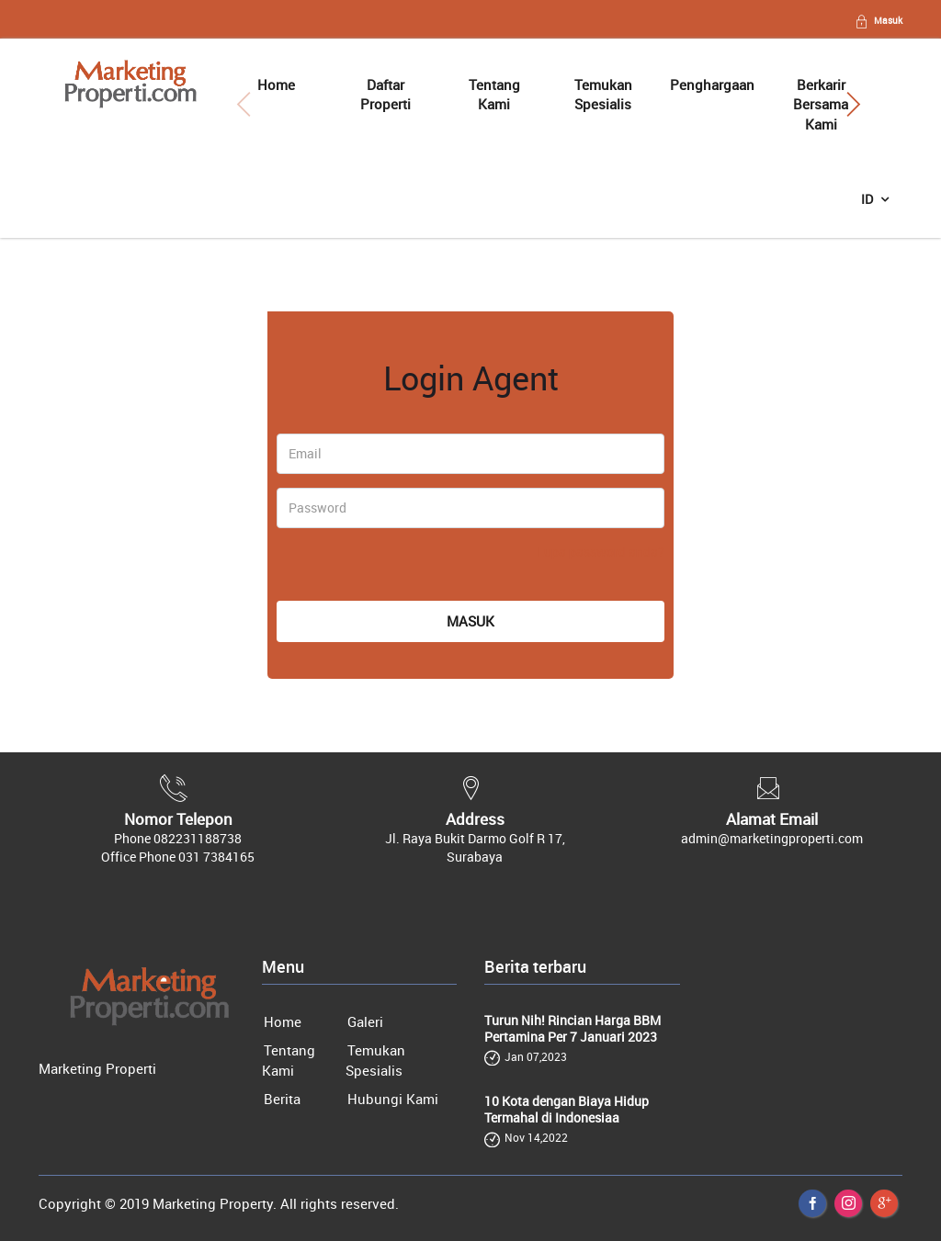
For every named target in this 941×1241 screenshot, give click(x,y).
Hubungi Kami (392, 1098)
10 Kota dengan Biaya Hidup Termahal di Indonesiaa (566, 1109)
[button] (853, 105)
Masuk (878, 20)
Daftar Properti (385, 94)
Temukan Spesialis (603, 94)
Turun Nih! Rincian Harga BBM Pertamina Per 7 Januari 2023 (572, 1028)
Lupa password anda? (600, 551)
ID (868, 199)
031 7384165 (216, 856)
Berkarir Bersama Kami (820, 104)
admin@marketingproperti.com (772, 838)
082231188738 (197, 838)
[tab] (368, 336)
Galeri (365, 1021)
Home (276, 84)
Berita (282, 1098)
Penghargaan (712, 84)
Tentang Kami (494, 94)
